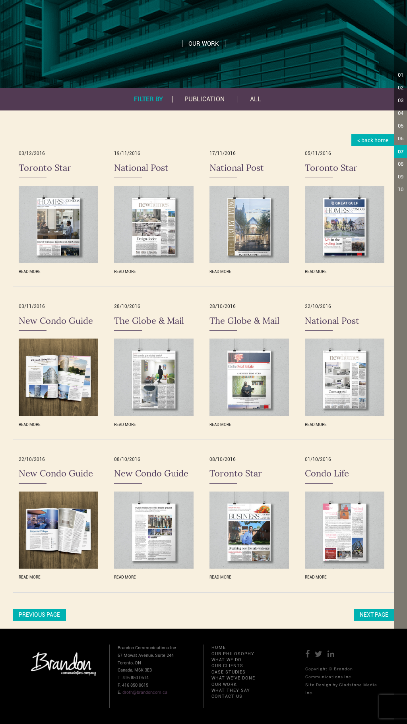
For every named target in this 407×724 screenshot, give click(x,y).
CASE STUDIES (228, 672)
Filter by (148, 99)
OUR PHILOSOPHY (232, 653)
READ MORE (30, 271)
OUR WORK (224, 684)
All (255, 99)
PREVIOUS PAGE (39, 615)
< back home (372, 140)
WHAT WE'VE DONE (233, 678)
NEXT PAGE (374, 615)
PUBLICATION (204, 99)
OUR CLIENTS (227, 665)
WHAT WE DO (226, 659)
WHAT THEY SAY (230, 690)
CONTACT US (226, 696)
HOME (218, 647)
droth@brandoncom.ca (144, 692)
